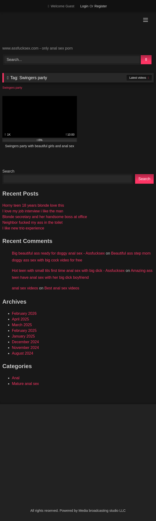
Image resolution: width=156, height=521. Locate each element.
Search (8, 171)
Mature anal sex (25, 384)
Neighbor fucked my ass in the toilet (32, 222)
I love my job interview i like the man (32, 211)
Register (101, 6)
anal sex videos (25, 288)
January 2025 (23, 336)
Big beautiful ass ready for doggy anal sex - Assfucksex (58, 253)
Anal (15, 378)
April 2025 (20, 319)
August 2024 (22, 353)
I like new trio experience (23, 228)
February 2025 (24, 331)
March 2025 (22, 325)
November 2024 (25, 348)
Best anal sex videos (61, 288)
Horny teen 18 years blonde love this (33, 205)
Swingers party (12, 87)
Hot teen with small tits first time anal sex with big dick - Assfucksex (68, 271)
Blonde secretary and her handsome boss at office (44, 217)
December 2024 (25, 342)
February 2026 (24, 313)
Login (84, 6)
